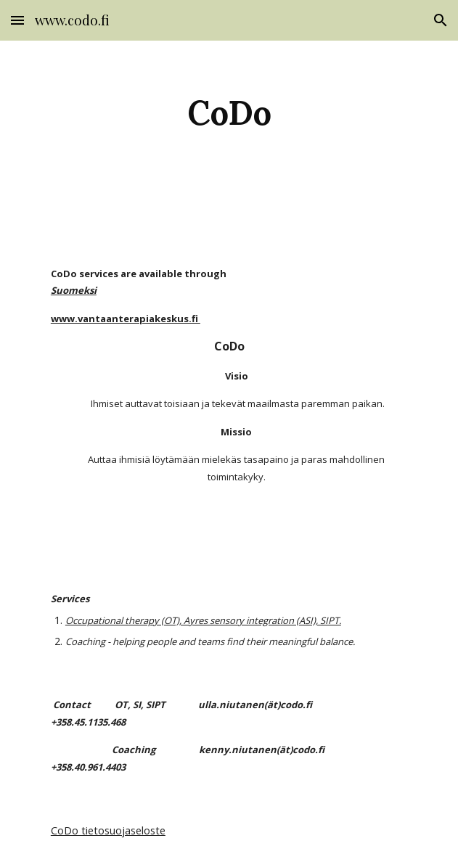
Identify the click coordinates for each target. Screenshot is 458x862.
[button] (17, 20)
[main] (229, 111)
